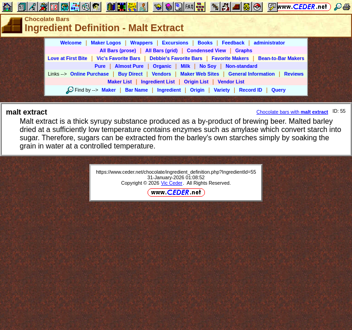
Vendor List (231, 81)
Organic (162, 66)
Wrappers (141, 42)
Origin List (196, 81)
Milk (185, 66)
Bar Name (136, 90)
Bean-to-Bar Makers (281, 58)
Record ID (250, 90)
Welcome (71, 42)
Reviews (294, 74)
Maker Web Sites (200, 74)
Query (278, 90)
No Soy (207, 66)
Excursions (175, 42)
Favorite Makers (230, 58)
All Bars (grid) (161, 50)
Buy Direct (130, 74)
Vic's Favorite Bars (118, 58)
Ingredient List (158, 81)
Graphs (243, 50)
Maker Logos (106, 42)
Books (205, 42)
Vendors (161, 74)
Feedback (233, 42)
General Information (251, 74)
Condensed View (206, 50)
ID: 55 (339, 111)
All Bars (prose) (117, 50)
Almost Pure (129, 66)
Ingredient (169, 90)
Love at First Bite (67, 58)
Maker (109, 90)
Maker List (120, 81)
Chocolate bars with (292, 112)
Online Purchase (89, 74)
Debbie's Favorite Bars (175, 58)
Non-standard (241, 66)
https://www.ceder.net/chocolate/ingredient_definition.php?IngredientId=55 (176, 172)
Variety (222, 90)
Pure (100, 66)
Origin (197, 90)
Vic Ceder (171, 183)
